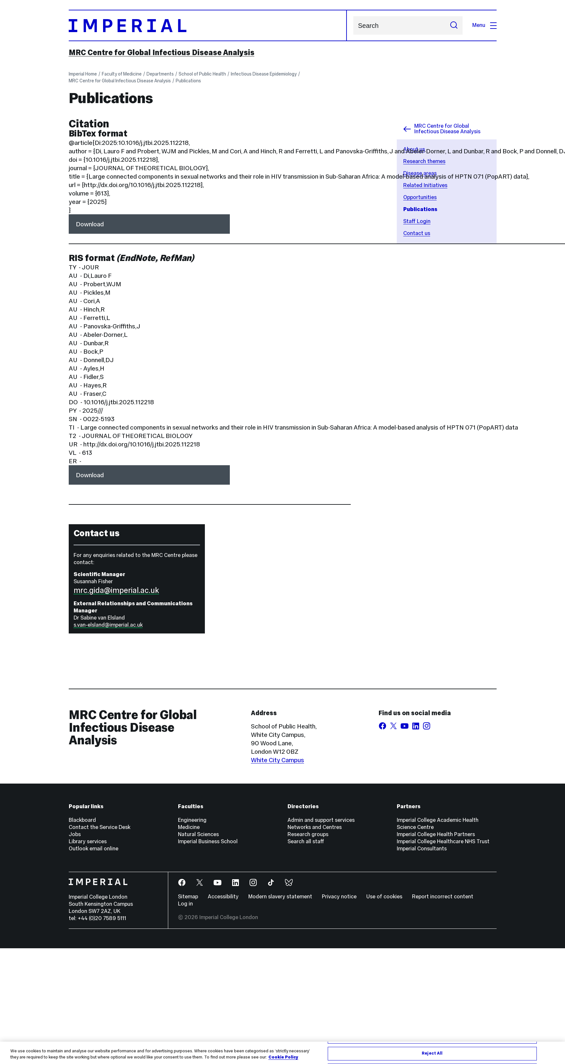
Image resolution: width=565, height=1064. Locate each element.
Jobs (75, 834)
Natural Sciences (198, 834)
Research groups (308, 834)
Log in (185, 903)
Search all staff (306, 841)
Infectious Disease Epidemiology (264, 74)
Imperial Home (83, 74)
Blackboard (82, 820)
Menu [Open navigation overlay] (484, 25)
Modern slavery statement (280, 896)
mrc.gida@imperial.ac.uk (116, 590)
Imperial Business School (208, 841)
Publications (188, 81)
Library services (88, 841)
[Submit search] (454, 25)
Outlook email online (93, 848)
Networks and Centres (315, 827)
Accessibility (223, 896)
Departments (160, 74)
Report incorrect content (442, 896)
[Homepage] (208, 25)
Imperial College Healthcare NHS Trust (443, 841)
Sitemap (188, 896)
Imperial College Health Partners (436, 834)
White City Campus (277, 760)
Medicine (189, 827)
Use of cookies (384, 896)
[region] (282, 1053)
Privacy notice (339, 896)
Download (90, 224)
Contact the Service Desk (99, 827)
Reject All (432, 1053)
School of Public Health (202, 74)
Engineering (192, 820)
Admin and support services (321, 820)
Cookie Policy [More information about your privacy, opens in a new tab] (283, 1057)
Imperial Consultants (422, 848)
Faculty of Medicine (122, 74)
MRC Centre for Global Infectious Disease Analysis (161, 52)
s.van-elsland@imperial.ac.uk (108, 624)
